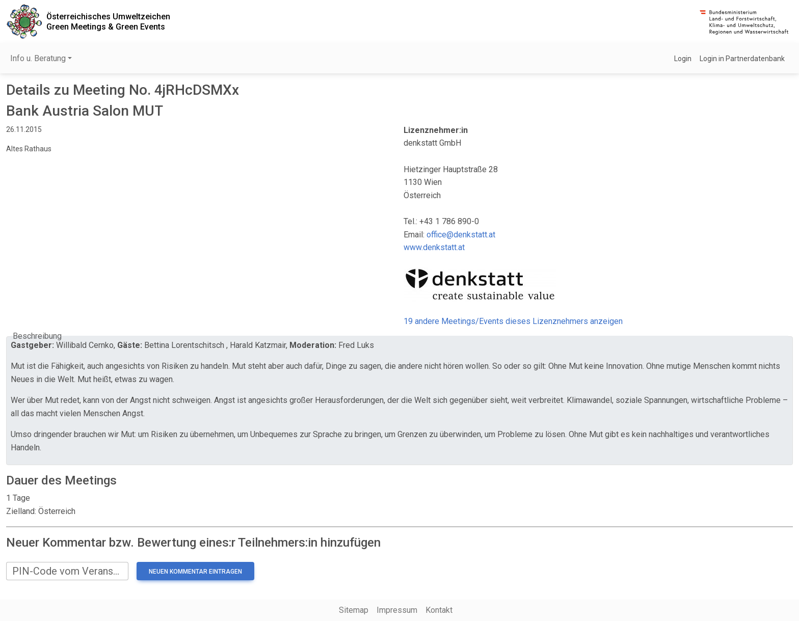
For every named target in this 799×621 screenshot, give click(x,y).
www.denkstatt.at (434, 247)
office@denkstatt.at (461, 234)
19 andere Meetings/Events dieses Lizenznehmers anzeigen (513, 321)
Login (682, 59)
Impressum (397, 610)
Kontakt (438, 610)
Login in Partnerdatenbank (742, 59)
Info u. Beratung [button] (38, 58)
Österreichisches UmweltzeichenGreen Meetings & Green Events (108, 21)
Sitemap (353, 610)
